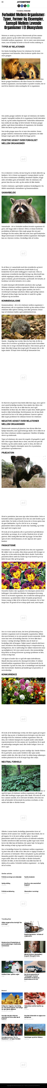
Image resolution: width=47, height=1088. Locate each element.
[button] (2, 1)
